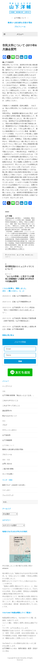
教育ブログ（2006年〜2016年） (14, 485)
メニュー (20, 34)
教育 (28, 255)
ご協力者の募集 (8, 469)
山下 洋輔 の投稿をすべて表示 (14, 249)
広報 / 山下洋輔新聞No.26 (21, 296)
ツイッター (6, 490)
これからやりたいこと (10, 400)
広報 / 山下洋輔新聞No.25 (21, 302)
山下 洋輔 (21, 255)
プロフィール (20, 26)
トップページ (7, 386)
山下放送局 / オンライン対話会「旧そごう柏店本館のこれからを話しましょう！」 (18, 310)
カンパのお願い (8, 474)
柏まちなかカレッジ (9, 416)
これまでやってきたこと (11, 405)
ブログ (4, 425)
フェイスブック (8, 495)
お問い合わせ (7, 464)
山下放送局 (6, 435)
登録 (20, 361)
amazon (5, 568)
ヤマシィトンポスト (9, 430)
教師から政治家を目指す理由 (20, 22)
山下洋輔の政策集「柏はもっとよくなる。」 (18, 395)
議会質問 (7, 411)
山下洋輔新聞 (7, 440)
